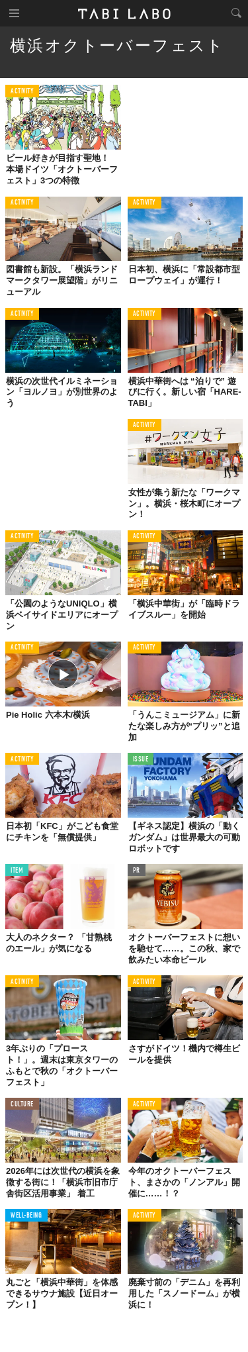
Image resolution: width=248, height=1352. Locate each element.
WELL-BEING (26, 1216)
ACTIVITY (22, 91)
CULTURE (22, 1104)
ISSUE (141, 759)
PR (136, 871)
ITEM (17, 871)
